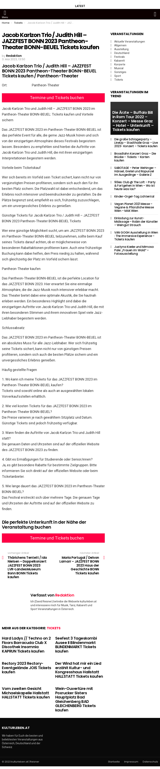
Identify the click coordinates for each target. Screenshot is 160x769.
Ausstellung (121, 49)
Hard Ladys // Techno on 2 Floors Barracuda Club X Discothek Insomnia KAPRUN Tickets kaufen (26, 647)
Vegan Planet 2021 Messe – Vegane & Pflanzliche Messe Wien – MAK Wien (134, 207)
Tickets (54, 631)
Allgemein (120, 45)
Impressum (131, 764)
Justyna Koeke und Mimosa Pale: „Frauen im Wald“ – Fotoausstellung (134, 250)
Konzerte (119, 64)
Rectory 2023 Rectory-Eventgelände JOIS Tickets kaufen (26, 670)
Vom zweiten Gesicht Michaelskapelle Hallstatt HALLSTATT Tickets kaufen (26, 695)
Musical (118, 68)
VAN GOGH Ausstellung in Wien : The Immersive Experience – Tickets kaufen (136, 235)
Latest (80, 4)
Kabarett (119, 60)
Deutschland (121, 53)
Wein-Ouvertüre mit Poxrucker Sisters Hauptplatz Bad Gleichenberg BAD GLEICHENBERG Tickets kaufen (75, 702)
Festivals (119, 56)
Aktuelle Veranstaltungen (129, 41)
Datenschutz (150, 764)
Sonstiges (120, 72)
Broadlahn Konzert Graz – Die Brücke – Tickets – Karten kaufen (135, 157)
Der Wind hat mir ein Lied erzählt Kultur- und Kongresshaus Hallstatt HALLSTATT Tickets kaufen (79, 672)
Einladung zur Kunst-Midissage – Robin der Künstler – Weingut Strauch (136, 221)
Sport (117, 75)
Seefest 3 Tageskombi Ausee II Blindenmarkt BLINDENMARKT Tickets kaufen (76, 647)
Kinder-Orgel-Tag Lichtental (134, 196)
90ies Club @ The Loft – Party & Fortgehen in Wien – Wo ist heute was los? (135, 185)
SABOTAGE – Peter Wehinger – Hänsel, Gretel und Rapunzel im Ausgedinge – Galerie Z (135, 171)
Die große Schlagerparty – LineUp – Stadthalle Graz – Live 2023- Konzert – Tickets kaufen (136, 142)
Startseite (114, 764)
